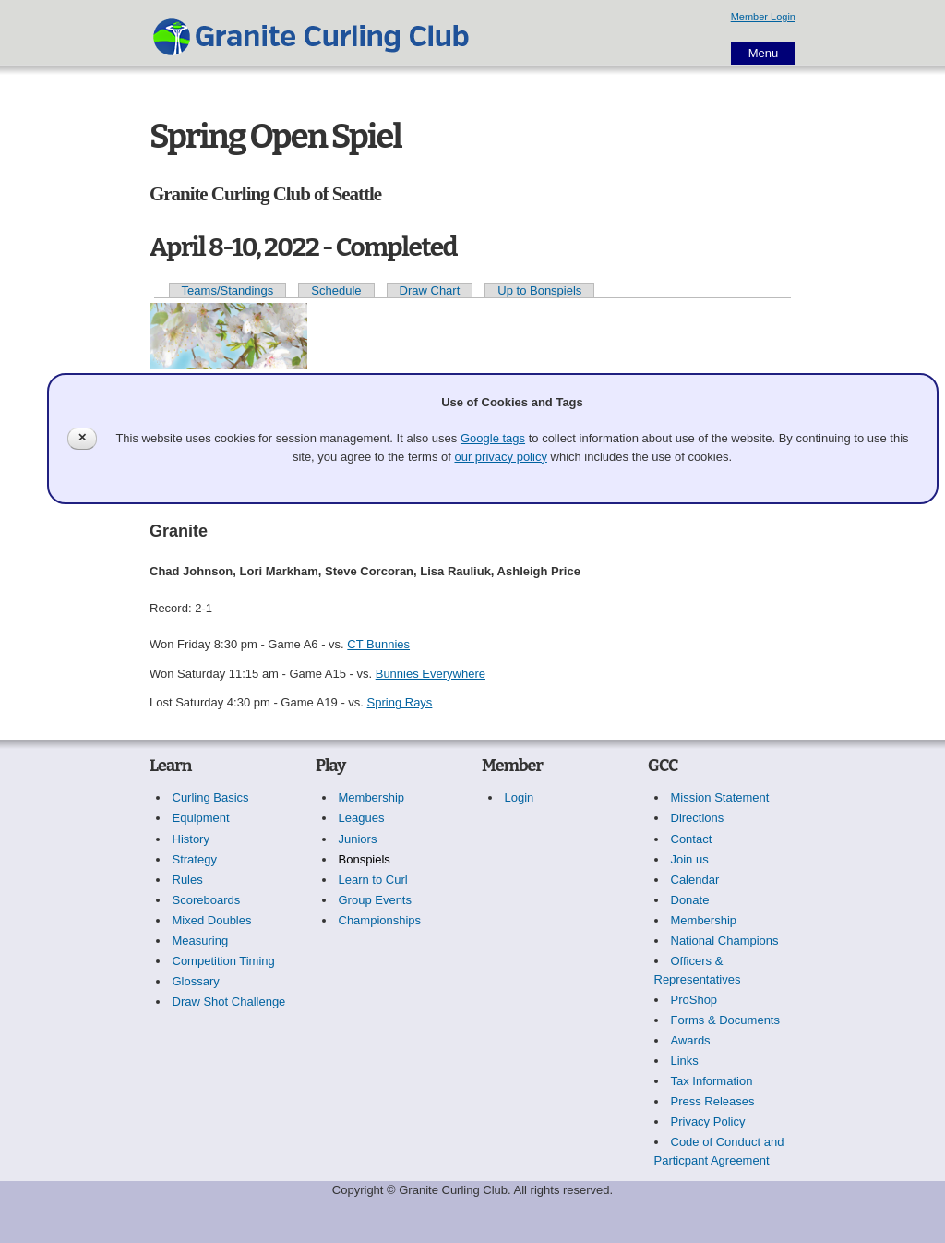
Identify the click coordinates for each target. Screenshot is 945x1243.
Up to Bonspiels (539, 290)
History (191, 839)
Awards (691, 1040)
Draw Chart (430, 290)
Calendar (695, 880)
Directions (697, 818)
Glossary (196, 981)
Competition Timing (224, 961)
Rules (188, 880)
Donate (690, 900)
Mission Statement (720, 797)
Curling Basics (211, 797)
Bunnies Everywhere (430, 674)
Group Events (376, 900)
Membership (372, 797)
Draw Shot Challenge (229, 1001)
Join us (690, 859)
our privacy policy (500, 457)
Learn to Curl (373, 880)
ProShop (694, 1000)
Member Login (763, 16)
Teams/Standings (228, 290)
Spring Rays (400, 702)
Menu (763, 53)
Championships (380, 920)
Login (519, 797)
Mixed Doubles (212, 920)
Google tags (493, 438)
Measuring (201, 940)
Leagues (362, 818)
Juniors (358, 839)
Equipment (201, 818)
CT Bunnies (378, 644)
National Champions (725, 940)
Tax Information (712, 1081)
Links (685, 1061)
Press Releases (713, 1101)
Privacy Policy (708, 1121)
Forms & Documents (725, 1020)
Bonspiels (364, 859)
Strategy (195, 859)
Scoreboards (207, 900)
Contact (691, 839)
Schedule (336, 290)
